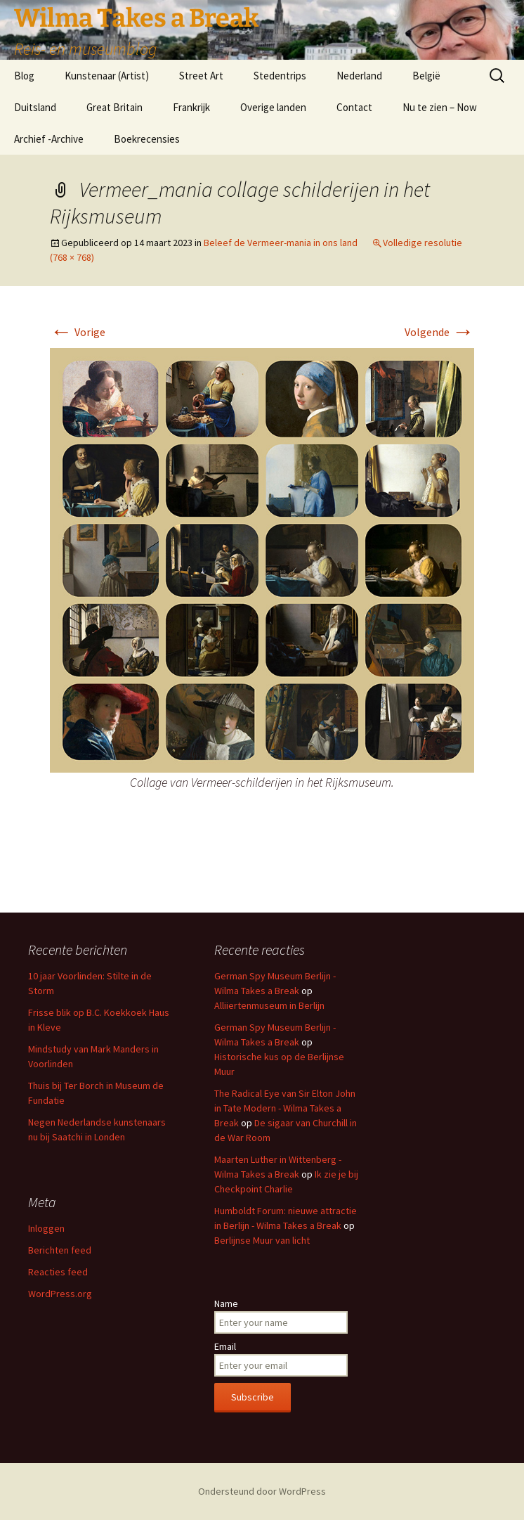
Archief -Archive (49, 139)
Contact (354, 107)
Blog (24, 75)
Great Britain (114, 107)
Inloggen (46, 1228)
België (426, 75)
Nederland (359, 75)
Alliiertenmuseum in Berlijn (269, 1005)
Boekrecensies (147, 139)
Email (225, 1346)
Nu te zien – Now (439, 107)
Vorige (77, 332)
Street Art (201, 75)
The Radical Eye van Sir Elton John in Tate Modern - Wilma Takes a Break (284, 1108)
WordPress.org (60, 1293)
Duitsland (35, 107)
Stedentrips (280, 75)
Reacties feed (58, 1271)
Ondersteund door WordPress (262, 1491)
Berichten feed (59, 1250)
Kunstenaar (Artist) (107, 75)
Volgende (439, 332)
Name (226, 1303)
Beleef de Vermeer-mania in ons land (281, 242)
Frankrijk (191, 107)
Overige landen (273, 107)
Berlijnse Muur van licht (262, 1240)
